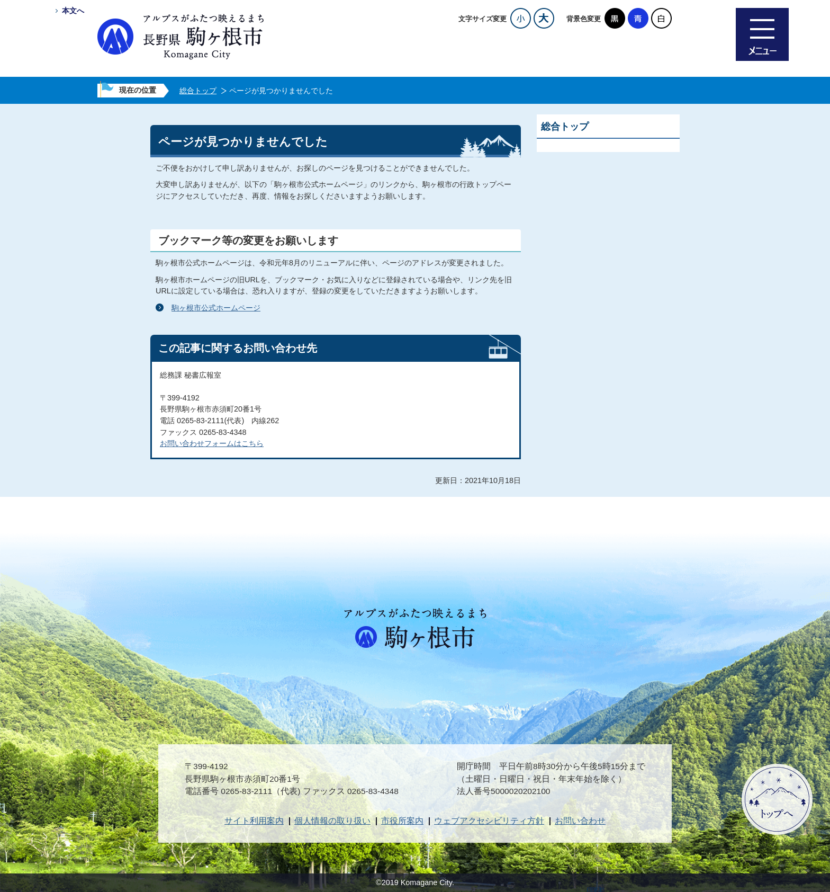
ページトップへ (777, 799)
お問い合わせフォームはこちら (212, 443)
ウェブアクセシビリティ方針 (489, 820)
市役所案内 (402, 820)
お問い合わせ (580, 820)
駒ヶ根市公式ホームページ (216, 308)
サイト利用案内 (254, 820)
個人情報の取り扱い (332, 820)
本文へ (73, 10)
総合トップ (197, 90)
